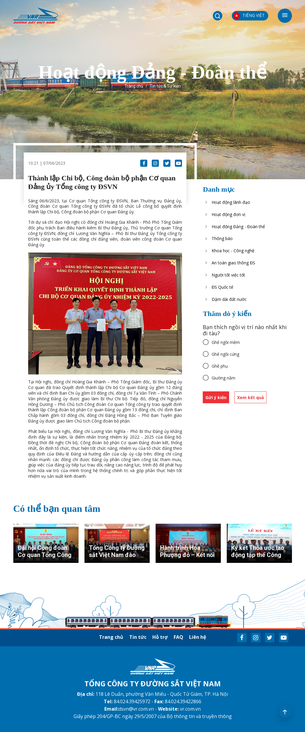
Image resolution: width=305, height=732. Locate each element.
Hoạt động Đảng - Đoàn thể (238, 226)
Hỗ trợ (160, 637)
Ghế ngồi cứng (225, 354)
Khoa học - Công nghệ (233, 250)
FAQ (178, 637)
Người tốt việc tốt (228, 275)
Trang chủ (133, 86)
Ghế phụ (220, 366)
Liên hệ (197, 637)
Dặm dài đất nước (229, 299)
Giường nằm (223, 378)
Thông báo (222, 238)
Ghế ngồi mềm (226, 342)
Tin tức (137, 637)
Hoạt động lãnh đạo (231, 202)
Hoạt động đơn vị (228, 214)
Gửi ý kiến (215, 397)
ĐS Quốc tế (222, 287)
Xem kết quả (250, 397)
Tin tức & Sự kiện (165, 86)
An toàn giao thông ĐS (233, 263)
